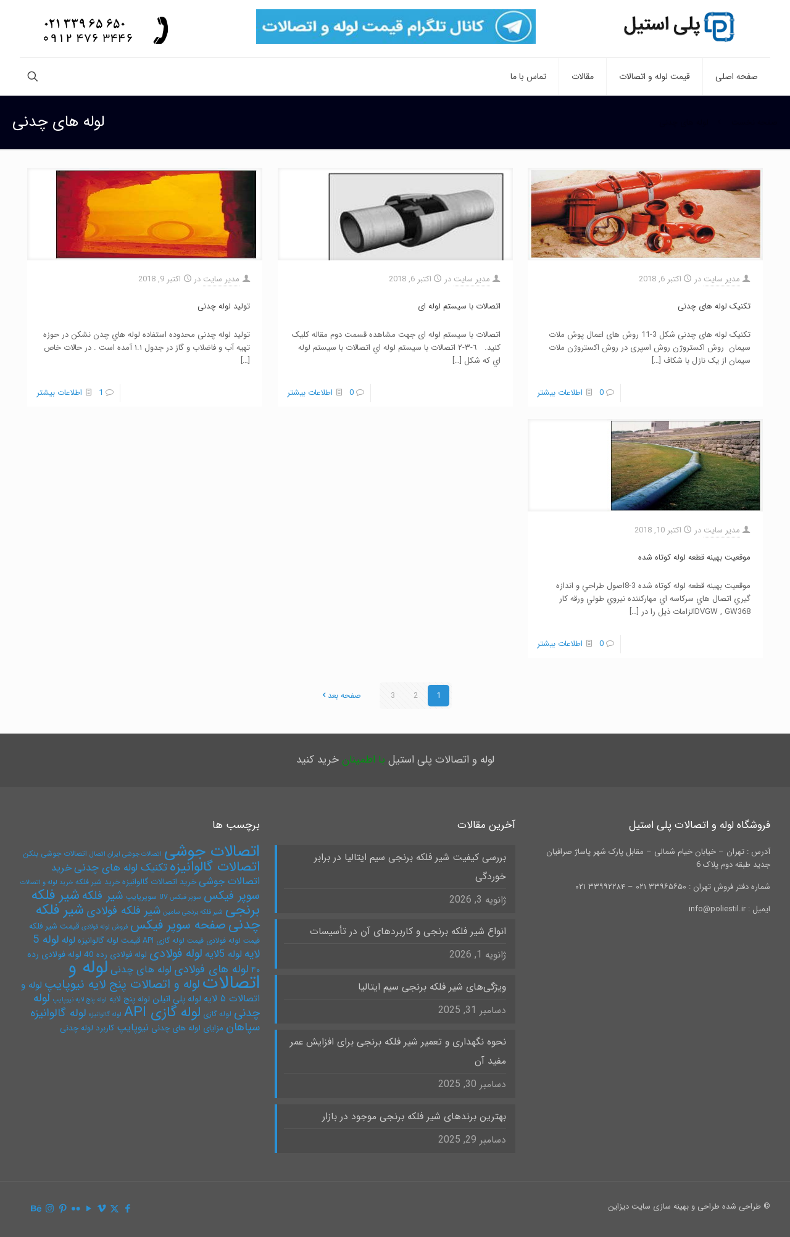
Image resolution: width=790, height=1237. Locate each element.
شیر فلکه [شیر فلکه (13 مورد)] (102, 896)
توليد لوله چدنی (224, 306)
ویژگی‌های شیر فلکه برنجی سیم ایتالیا (432, 987)
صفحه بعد (340, 695)
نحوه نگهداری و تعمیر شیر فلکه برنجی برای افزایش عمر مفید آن (398, 1052)
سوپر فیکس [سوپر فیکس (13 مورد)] (232, 896)
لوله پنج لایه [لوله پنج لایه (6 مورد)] (129, 999)
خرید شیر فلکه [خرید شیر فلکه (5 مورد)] (97, 882)
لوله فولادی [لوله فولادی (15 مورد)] (175, 953)
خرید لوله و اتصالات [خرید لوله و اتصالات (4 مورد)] (46, 882)
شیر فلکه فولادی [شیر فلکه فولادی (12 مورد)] (123, 911)
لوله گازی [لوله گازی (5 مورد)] (217, 1014)
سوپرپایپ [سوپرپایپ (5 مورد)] (141, 897)
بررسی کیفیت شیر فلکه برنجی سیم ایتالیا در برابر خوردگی (410, 867)
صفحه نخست (754, 122)
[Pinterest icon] (62, 1209)
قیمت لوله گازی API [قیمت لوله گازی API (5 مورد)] (173, 940)
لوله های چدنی (684, 122)
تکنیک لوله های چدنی (714, 306)
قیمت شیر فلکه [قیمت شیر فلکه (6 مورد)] (54, 926)
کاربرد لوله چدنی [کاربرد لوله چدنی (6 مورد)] (87, 1028)
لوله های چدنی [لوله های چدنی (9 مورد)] (141, 969)
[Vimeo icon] (101, 1209)
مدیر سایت (722, 279)
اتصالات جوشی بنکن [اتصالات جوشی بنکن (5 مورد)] (55, 853)
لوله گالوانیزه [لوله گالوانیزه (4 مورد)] (105, 1014)
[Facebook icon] (127, 1209)
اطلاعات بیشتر (560, 392)
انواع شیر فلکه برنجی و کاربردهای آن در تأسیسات (408, 931)
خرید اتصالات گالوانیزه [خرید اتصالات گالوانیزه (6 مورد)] (159, 881)
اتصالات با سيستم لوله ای (459, 306)
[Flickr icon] (75, 1209)
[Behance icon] (36, 1209)
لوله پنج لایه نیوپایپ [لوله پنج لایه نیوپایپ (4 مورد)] (79, 1000)
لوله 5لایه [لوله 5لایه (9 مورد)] (223, 954)
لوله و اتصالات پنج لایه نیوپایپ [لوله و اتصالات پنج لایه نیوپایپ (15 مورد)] (122, 984)
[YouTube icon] (88, 1209)
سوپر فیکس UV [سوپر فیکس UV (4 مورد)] (180, 897)
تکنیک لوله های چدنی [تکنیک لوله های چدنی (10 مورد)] (120, 867)
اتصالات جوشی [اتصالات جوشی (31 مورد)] (212, 851)
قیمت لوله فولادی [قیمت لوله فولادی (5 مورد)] (233, 940)
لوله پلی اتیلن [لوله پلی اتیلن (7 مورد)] (176, 999)
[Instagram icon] (49, 1209)
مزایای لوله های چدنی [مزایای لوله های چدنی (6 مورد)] (187, 1028)
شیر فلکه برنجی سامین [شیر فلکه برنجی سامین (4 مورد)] (193, 912)
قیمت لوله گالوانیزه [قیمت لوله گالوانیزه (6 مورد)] (109, 940)
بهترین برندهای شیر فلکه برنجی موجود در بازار (414, 1116)
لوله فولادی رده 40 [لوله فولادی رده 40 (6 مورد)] (115, 954)
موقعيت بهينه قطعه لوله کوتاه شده (694, 557)
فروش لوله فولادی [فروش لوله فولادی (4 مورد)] (104, 927)
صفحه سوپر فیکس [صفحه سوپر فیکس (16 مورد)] (178, 925)
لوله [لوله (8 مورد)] (68, 940)
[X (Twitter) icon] (114, 1209)
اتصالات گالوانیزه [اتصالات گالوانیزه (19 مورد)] (215, 866)
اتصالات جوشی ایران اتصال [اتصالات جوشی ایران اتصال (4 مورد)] (125, 854)
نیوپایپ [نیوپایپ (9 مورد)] (133, 1027)
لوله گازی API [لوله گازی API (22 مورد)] (162, 1012)
